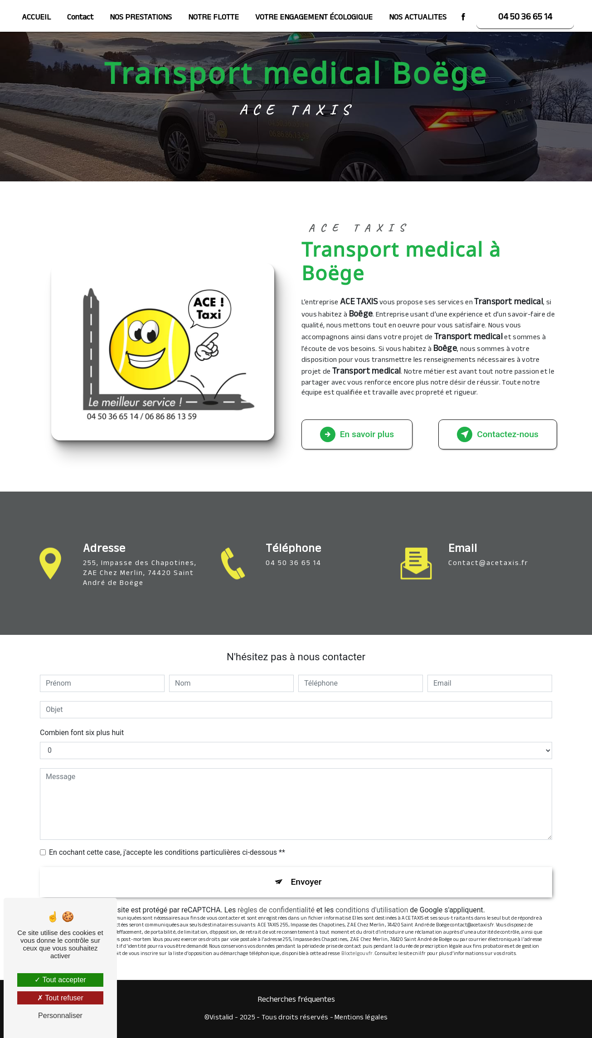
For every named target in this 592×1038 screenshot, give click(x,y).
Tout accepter (60, 980)
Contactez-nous (498, 434)
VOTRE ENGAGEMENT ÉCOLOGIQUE (314, 18)
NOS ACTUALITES (417, 18)
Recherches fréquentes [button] (296, 1000)
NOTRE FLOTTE (213, 18)
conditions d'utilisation (371, 910)
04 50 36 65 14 (525, 18)
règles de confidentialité (276, 910)
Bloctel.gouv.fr (357, 954)
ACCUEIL (36, 18)
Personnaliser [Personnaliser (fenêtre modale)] (60, 1015)
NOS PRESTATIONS (141, 18)
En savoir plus (357, 434)
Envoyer (306, 882)
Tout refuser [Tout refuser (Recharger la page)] (60, 998)
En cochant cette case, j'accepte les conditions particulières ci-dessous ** (167, 852)
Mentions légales (361, 1018)
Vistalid (221, 1018)
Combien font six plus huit (82, 732)
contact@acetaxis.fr (488, 553)
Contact (80, 18)
